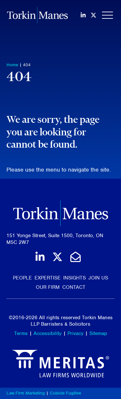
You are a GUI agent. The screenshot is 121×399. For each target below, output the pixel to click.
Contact (74, 287)
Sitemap (98, 333)
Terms (21, 333)
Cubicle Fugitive (65, 393)
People (22, 278)
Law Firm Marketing (25, 393)
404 (27, 65)
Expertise (48, 278)
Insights (74, 278)
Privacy (75, 333)
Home (12, 65)
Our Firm (48, 287)
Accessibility (48, 333)
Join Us (98, 278)
